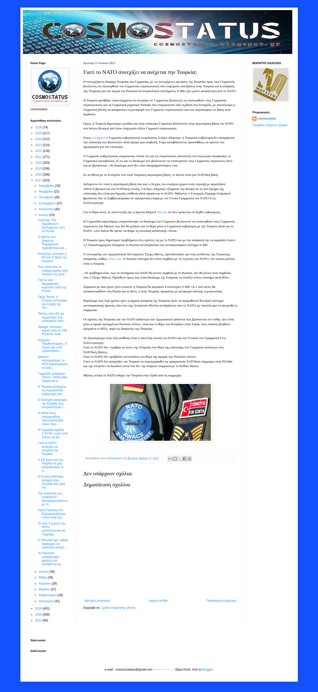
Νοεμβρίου (46, 191)
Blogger (207, 669)
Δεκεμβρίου (47, 185)
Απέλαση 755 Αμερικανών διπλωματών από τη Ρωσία (51, 225)
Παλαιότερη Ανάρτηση (221, 600)
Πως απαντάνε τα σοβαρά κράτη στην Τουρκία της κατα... (53, 270)
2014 (39, 620)
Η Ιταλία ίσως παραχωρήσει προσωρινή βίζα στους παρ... (50, 418)
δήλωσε (162, 212)
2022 (39, 151)
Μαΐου (43, 577)
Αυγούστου (46, 209)
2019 (39, 168)
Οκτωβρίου (46, 197)
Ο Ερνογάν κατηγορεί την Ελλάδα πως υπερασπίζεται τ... (52, 403)
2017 (39, 180)
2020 (39, 162)
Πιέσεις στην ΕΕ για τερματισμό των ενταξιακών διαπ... (52, 317)
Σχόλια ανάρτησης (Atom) (118, 608)
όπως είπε (114, 259)
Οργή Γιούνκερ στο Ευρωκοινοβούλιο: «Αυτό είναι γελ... (52, 513)
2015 (39, 614)
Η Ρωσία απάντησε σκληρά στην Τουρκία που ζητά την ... (51, 482)
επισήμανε (98, 138)
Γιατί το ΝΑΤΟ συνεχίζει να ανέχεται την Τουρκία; (48, 448)
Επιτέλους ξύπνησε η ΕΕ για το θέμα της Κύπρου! (52, 257)
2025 (39, 133)
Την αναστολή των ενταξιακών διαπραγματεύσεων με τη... (53, 499)
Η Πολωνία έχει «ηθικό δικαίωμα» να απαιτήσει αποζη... (53, 543)
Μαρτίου (45, 589)
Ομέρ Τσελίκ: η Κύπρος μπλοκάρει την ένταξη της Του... (52, 302)
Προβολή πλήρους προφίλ (270, 125)
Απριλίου (45, 583)
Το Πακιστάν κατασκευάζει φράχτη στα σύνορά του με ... (51, 558)
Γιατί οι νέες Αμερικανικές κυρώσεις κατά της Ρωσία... (52, 285)
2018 (39, 174)
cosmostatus (266, 118)
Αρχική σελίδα (158, 600)
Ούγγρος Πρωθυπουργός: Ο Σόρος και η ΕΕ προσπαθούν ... (52, 345)
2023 (39, 145)
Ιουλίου (44, 215)
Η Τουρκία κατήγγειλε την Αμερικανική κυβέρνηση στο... (52, 390)
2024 (39, 139)
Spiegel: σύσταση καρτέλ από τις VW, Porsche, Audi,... (53, 330)
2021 (39, 157)
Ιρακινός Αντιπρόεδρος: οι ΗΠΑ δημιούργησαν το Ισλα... (53, 362)
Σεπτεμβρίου (47, 203)
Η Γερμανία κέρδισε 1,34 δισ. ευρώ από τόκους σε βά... (53, 433)
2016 (39, 608)
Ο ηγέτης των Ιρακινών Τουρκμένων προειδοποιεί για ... (52, 242)
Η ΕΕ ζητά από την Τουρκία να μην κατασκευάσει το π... (51, 465)
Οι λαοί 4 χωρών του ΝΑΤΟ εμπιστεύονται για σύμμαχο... (51, 529)
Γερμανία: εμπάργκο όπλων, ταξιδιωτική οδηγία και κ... (52, 377)
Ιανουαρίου (46, 601)
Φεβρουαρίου (48, 595)
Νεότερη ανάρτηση (97, 600)
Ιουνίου (44, 571)
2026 (39, 127)
